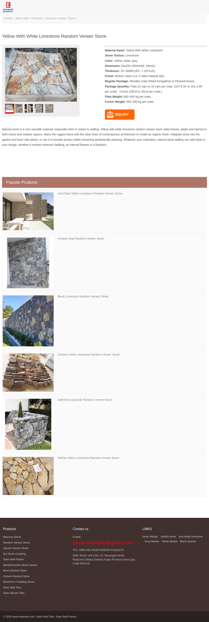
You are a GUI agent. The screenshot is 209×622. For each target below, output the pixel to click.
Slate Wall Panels (66, 616)
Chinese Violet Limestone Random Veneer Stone (89, 354)
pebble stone (168, 536)
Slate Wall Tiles (45, 616)
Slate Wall (22, 18)
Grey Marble (152, 541)
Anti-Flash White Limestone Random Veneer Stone (90, 193)
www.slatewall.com (23, 616)
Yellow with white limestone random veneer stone (131, 129)
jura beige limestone (191, 536)
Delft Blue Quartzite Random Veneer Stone (85, 399)
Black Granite (188, 541)
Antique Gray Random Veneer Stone (81, 238)
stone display (150, 536)
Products (37, 18)
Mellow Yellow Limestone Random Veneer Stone (88, 458)
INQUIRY (118, 114)
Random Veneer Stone (60, 18)
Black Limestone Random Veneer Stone (83, 296)
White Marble (170, 541)
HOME (8, 18)
